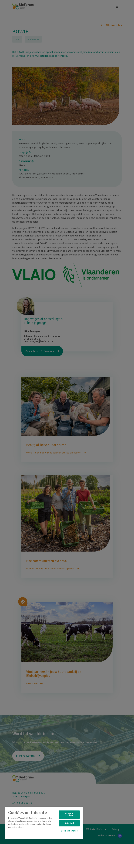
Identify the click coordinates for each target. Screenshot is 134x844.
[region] (44, 823)
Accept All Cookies (69, 814)
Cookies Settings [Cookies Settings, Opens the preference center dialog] (69, 831)
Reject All (69, 823)
